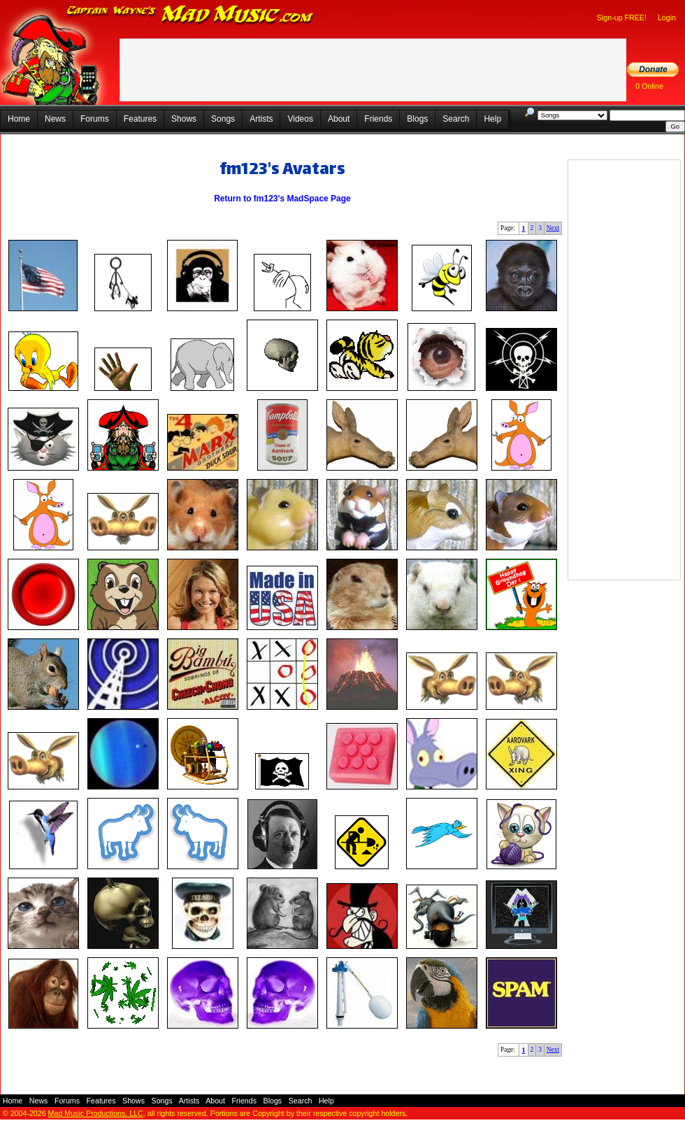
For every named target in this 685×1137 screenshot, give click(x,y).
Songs (223, 119)
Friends (378, 119)
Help (492, 119)
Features (140, 119)
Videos (299, 119)
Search (455, 119)
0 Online (649, 86)
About (338, 119)
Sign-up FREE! (622, 17)
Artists (261, 119)
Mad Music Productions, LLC (95, 1113)
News (55, 119)
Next (553, 227)
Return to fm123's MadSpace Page (282, 198)
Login (667, 17)
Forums (94, 119)
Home (19, 119)
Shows (183, 119)
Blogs (417, 119)
